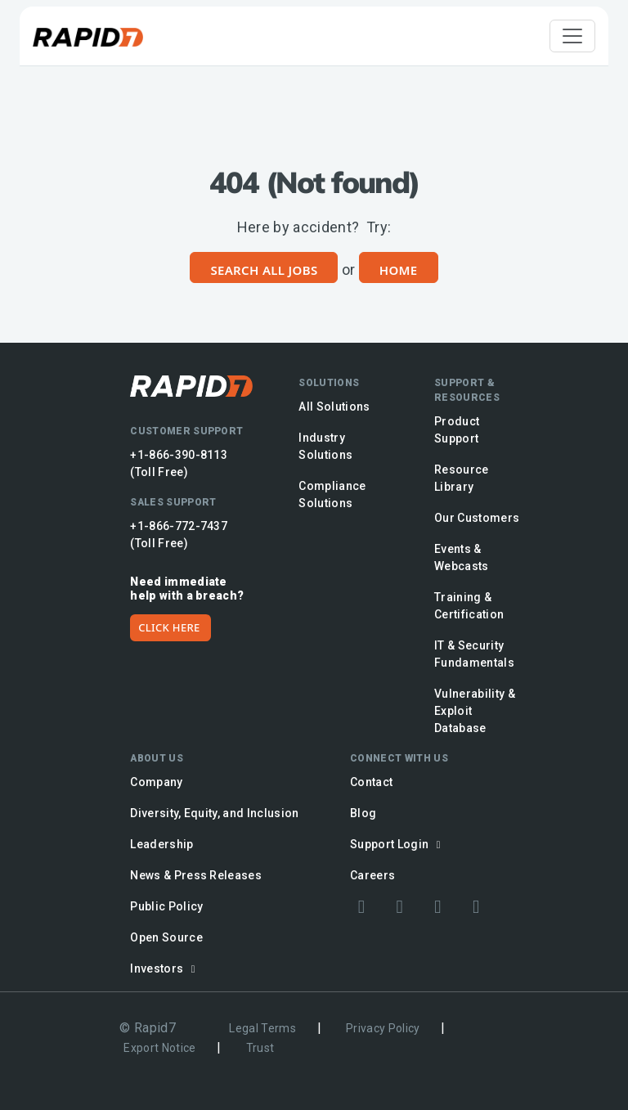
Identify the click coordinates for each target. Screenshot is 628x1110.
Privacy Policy (383, 1028)
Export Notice (159, 1047)
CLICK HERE (169, 627)
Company (156, 782)
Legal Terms (262, 1028)
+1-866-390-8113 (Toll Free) (178, 463)
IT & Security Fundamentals (474, 654)
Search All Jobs (263, 270)
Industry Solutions (325, 446)
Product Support (456, 430)
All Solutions (334, 406)
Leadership (161, 844)
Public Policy (166, 906)
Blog (363, 813)
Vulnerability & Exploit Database (474, 711)
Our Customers (476, 517)
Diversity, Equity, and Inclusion (214, 813)
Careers (372, 875)
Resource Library (461, 478)
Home (398, 270)
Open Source (166, 937)
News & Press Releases (196, 875)
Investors (165, 968)
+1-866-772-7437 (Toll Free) (178, 534)
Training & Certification (469, 606)
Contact (371, 782)
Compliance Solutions (332, 494)
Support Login (398, 844)
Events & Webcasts (461, 557)
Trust (260, 1047)
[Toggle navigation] (572, 36)
